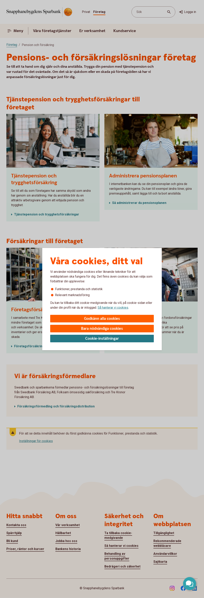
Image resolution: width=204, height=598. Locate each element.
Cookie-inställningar (102, 338)
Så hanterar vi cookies (113, 307)
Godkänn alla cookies (102, 318)
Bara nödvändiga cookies (102, 328)
